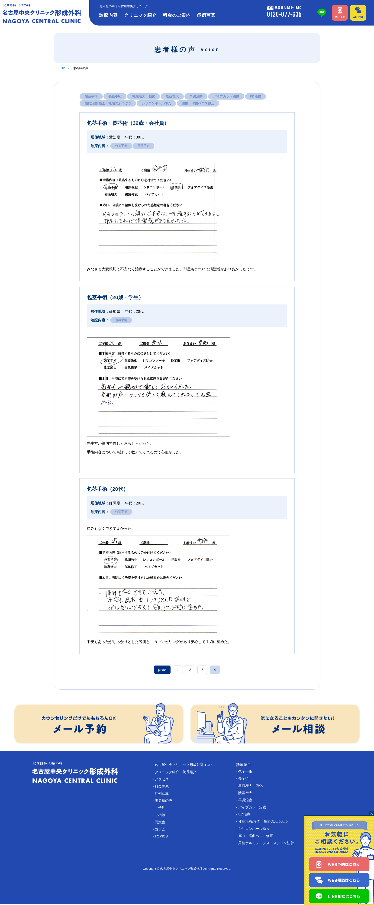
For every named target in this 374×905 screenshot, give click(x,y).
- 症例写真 (163, 794)
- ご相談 (161, 816)
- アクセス (163, 780)
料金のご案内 (177, 15)
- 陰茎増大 (246, 793)
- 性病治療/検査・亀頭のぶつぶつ (265, 823)
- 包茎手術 (246, 772)
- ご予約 (161, 809)
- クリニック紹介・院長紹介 (177, 772)
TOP (62, 68)
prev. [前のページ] (163, 670)
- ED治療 (245, 815)
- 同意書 (161, 823)
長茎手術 (115, 96)
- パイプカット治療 (254, 808)
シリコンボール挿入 (156, 103)
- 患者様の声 (164, 802)
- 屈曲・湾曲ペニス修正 (257, 837)
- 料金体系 (163, 787)
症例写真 (206, 15)
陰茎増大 (172, 96)
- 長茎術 (244, 779)
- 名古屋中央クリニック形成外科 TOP (185, 765)
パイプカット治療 (227, 96)
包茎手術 (91, 96)
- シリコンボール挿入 (256, 830)
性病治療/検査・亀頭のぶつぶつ (108, 103)
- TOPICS (162, 838)
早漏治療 (196, 96)
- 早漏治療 (246, 801)
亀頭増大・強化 (144, 96)
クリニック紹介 (140, 15)
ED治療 (256, 96)
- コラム (161, 831)
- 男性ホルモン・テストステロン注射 (269, 845)
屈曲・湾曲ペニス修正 (198, 103)
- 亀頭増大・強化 (252, 786)
